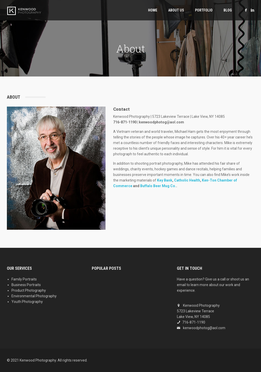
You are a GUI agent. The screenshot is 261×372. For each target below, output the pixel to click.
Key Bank (164, 180)
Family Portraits (24, 279)
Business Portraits (26, 285)
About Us (176, 10)
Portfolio (204, 10)
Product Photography (28, 290)
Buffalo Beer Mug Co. (158, 186)
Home (152, 10)
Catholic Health (187, 180)
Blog (228, 10)
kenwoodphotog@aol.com (204, 328)
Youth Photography (27, 302)
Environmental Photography (34, 296)
